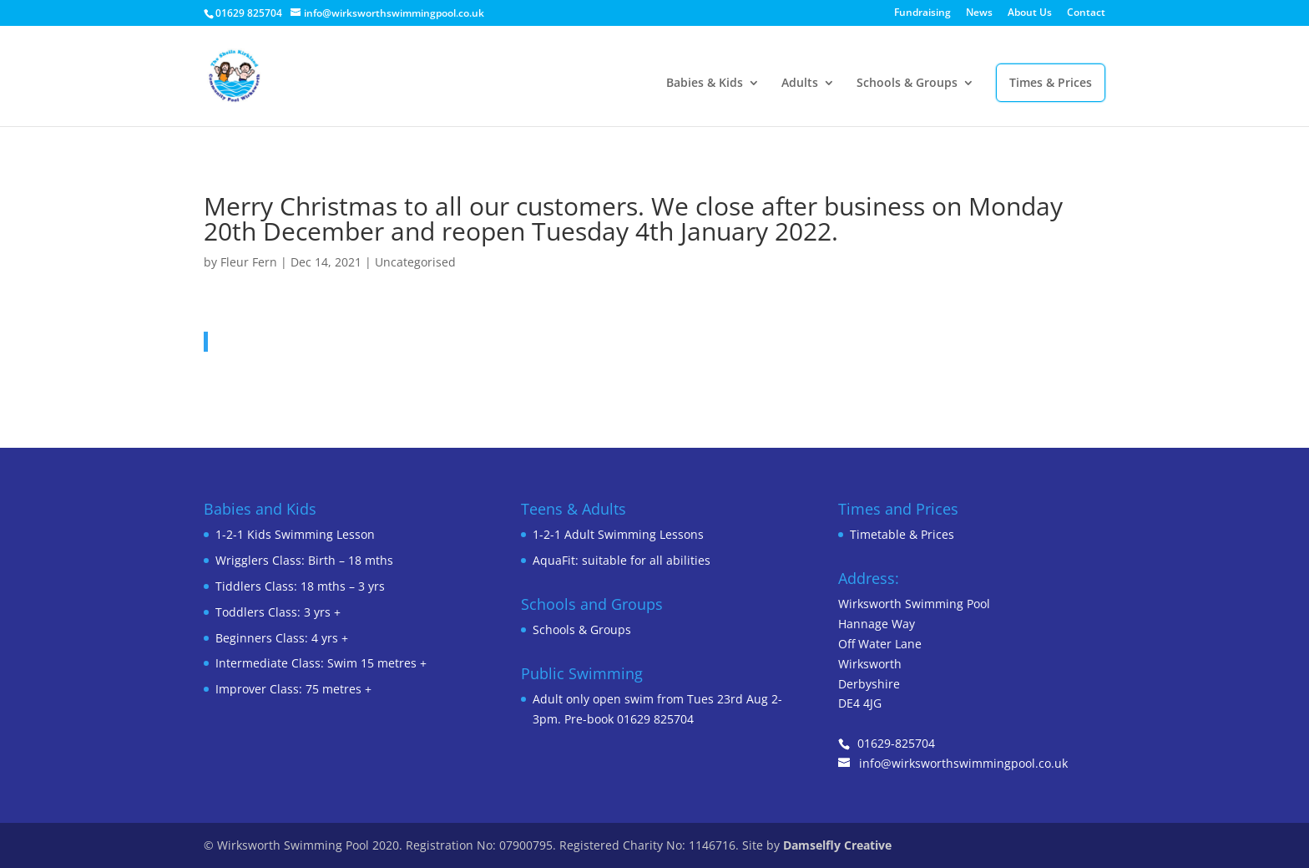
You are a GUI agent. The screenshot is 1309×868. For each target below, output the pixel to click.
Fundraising (922, 13)
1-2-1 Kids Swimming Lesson (295, 534)
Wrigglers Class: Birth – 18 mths (304, 560)
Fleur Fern (248, 262)
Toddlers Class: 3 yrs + (278, 612)
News (979, 13)
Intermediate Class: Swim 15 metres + (321, 663)
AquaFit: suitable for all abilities (621, 560)
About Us (1030, 13)
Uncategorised (415, 262)
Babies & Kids (704, 83)
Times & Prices (1050, 82)
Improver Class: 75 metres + (293, 689)
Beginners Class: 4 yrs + (281, 638)
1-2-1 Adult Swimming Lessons (618, 534)
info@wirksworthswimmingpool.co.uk (963, 763)
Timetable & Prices (902, 534)
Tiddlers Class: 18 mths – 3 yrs (300, 586)
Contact (1086, 13)
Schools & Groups (907, 83)
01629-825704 (896, 743)
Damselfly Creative (837, 845)
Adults (799, 83)
